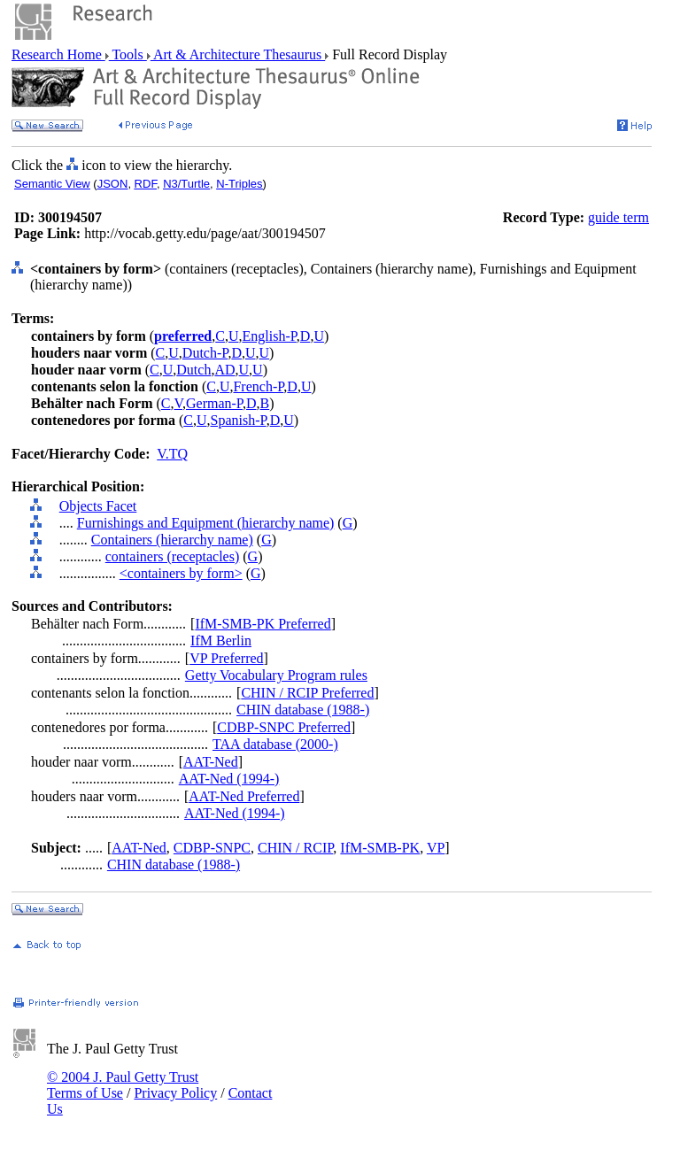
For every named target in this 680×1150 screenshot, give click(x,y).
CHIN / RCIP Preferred (307, 692)
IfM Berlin (220, 640)
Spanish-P (239, 420)
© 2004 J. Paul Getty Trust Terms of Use (122, 1084)
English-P (269, 335)
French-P (258, 386)
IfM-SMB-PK (380, 847)
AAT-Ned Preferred (244, 796)
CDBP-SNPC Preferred (284, 727)
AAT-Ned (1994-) (229, 778)
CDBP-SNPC (212, 847)
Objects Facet (98, 505)
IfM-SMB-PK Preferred (262, 623)
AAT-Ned (210, 761)
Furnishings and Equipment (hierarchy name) (206, 522)
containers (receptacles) (172, 556)
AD (224, 369)
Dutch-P (205, 352)
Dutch (193, 369)
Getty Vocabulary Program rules (276, 675)
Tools (128, 54)
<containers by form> (181, 573)
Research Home (58, 54)
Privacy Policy (175, 1092)
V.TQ (172, 453)
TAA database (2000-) (275, 744)
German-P (214, 403)
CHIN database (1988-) (302, 709)
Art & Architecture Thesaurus (238, 54)
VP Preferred (226, 658)
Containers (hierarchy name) (172, 539)
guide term (618, 217)
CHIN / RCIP (295, 847)
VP (435, 847)
